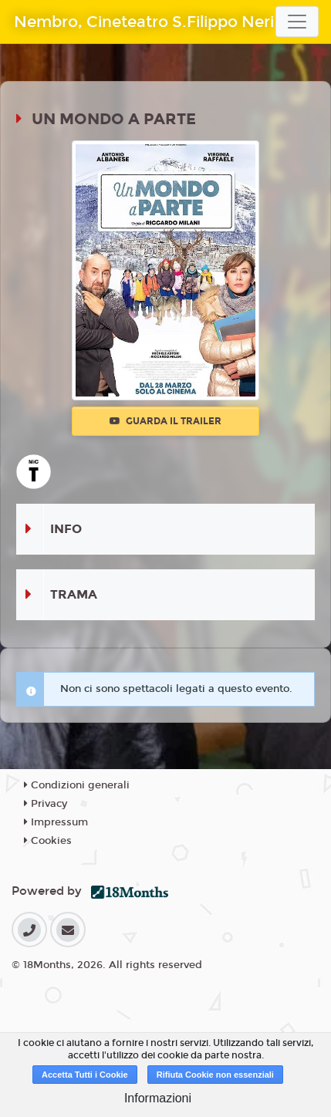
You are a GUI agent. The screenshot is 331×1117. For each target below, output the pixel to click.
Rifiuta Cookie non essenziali (215, 1074)
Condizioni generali (77, 785)
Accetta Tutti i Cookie (85, 1074)
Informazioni (157, 1098)
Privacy (45, 804)
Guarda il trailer (165, 421)
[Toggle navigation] (297, 21)
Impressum (56, 822)
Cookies (48, 841)
